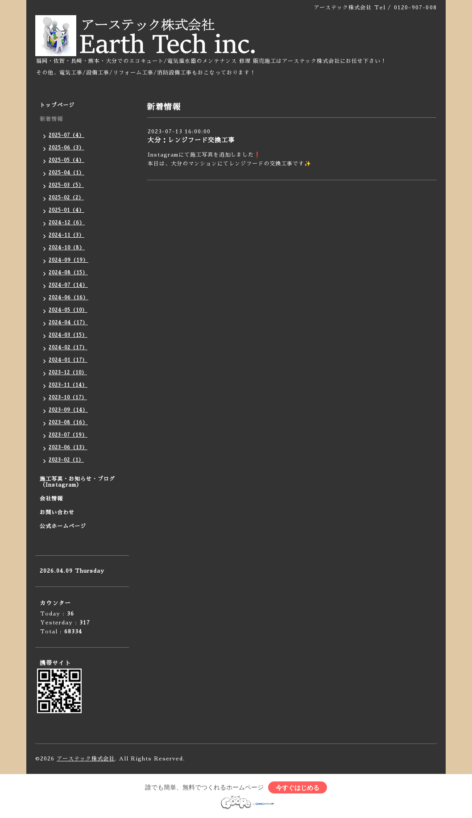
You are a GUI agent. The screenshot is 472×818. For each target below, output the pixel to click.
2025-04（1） (66, 172)
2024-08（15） (68, 272)
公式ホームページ (63, 526)
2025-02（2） (66, 197)
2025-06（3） (66, 147)
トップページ (57, 105)
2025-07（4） (66, 135)
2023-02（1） (66, 460)
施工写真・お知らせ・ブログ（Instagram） (77, 481)
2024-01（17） (68, 360)
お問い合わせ (57, 512)
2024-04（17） (68, 322)
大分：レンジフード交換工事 (191, 140)
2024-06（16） (68, 297)
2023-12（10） (68, 372)
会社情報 (51, 498)
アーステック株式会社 (86, 758)
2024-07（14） (68, 285)
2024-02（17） (68, 347)
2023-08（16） (68, 422)
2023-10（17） (68, 397)
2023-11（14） (68, 385)
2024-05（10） (68, 310)
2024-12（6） (67, 222)
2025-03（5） (66, 185)
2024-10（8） (67, 247)
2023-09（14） (68, 410)
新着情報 (51, 119)
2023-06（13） (68, 447)
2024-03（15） (68, 335)
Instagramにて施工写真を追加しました (201, 154)
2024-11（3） (66, 235)
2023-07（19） (68, 435)
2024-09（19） (68, 260)
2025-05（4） (66, 160)
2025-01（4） (66, 210)
